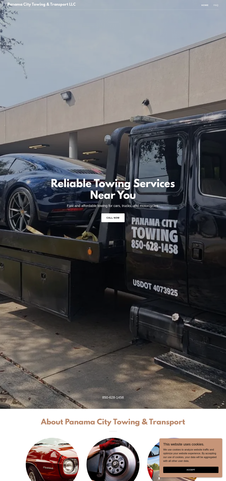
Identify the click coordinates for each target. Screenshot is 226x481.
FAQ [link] (216, 5)
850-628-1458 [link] (113, 397)
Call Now (112, 218)
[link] (42, 4)
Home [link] (205, 5)
